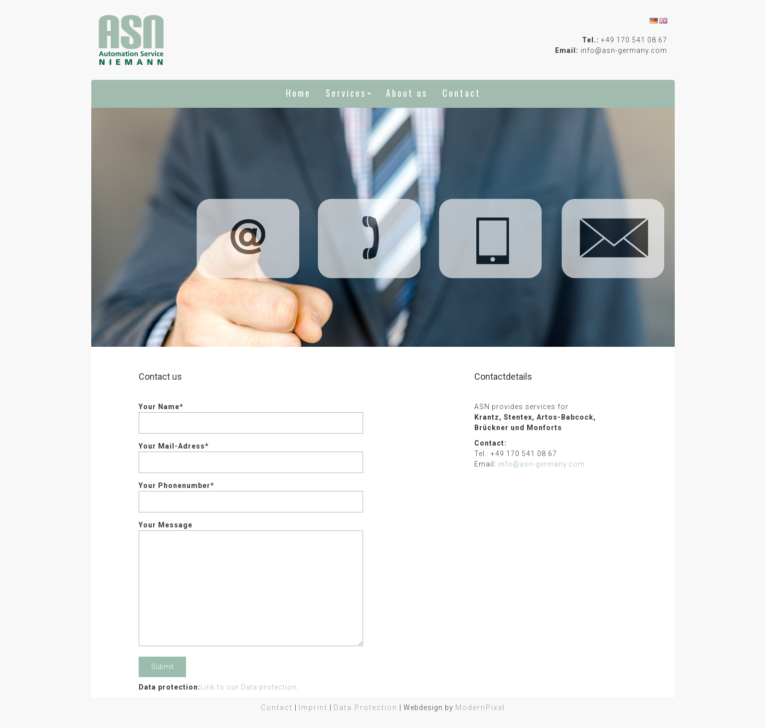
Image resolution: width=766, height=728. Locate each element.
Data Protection (365, 708)
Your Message (251, 584)
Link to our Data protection (248, 687)
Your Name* (251, 415)
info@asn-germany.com (541, 464)
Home (298, 92)
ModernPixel (480, 708)
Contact (461, 92)
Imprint (313, 708)
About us (406, 92)
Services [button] (348, 92)
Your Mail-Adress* (251, 454)
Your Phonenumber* (251, 493)
